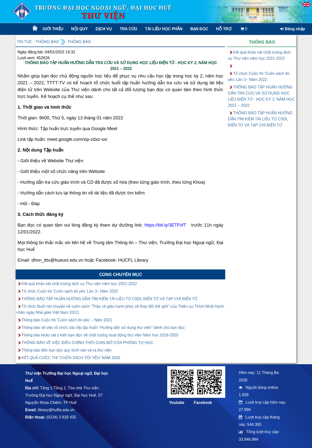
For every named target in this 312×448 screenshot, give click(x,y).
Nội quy (79, 29)
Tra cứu (128, 29)
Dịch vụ (104, 29)
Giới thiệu (53, 29)
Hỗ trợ (223, 29)
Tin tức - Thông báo (38, 42)
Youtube (176, 402)
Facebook (203, 402)
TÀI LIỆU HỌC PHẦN (163, 29)
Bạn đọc (199, 29)
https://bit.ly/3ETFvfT (165, 225)
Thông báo (79, 42)
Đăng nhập (292, 29)
